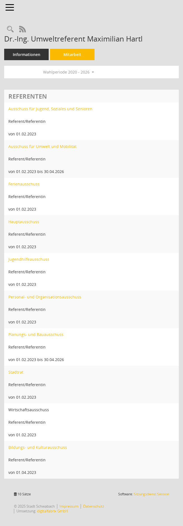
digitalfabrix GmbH (52, 510)
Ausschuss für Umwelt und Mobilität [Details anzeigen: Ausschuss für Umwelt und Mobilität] (42, 146)
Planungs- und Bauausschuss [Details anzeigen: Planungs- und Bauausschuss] (35, 334)
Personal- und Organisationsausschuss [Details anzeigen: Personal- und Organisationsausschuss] (44, 296)
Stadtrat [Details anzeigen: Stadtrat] (15, 372)
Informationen (26, 54)
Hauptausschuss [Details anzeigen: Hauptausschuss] (23, 221)
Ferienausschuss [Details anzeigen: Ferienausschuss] (23, 184)
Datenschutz (93, 506)
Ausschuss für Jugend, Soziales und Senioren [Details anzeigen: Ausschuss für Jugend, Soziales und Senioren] (50, 108)
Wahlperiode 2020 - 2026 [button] (68, 72)
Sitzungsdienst (151, 494)
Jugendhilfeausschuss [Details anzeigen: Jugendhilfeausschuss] (28, 259)
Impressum (69, 506)
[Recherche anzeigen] (10, 29)
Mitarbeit (72, 54)
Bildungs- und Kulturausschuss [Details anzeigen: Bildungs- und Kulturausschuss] (37, 447)
